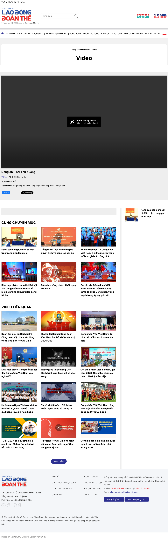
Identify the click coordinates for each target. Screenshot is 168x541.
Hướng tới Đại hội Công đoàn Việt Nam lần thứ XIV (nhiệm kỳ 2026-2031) (58, 337)
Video (94, 50)
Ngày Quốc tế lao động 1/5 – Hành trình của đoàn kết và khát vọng (58, 373)
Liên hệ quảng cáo (136, 499)
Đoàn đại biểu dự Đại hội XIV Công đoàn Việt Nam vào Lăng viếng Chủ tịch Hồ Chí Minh (17, 337)
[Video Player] (84, 122)
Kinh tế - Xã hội (152, 34)
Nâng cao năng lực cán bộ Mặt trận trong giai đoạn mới (153, 213)
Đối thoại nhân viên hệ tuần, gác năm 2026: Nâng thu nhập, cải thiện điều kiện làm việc (98, 373)
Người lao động (91, 34)
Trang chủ (75, 50)
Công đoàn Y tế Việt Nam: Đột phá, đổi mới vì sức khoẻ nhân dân (97, 337)
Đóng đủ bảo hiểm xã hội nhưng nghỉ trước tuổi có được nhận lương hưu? (98, 444)
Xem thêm (59, 461)
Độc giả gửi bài (114, 499)
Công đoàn (75, 34)
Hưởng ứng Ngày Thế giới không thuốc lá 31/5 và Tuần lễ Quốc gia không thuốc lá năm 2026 (19, 408)
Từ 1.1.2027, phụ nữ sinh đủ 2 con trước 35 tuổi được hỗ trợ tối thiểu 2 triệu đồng (17, 444)
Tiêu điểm (10, 34)
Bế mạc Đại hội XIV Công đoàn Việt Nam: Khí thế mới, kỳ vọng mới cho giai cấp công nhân (97, 253)
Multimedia (85, 50)
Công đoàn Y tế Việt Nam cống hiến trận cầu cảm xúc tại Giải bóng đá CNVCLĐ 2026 (97, 408)
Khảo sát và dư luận (111, 34)
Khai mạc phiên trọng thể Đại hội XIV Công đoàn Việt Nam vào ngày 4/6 (19, 373)
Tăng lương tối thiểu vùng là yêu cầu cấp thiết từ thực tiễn (38, 185)
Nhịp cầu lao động (133, 34)
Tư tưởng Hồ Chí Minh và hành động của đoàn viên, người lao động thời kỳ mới (57, 444)
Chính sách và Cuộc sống (30, 34)
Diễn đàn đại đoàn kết (56, 34)
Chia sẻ (6, 193)
